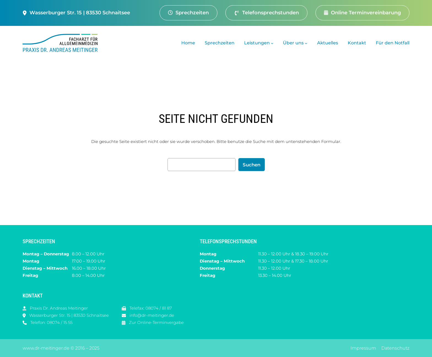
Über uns (293, 42)
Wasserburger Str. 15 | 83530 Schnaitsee (69, 315)
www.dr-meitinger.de (46, 348)
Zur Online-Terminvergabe (156, 322)
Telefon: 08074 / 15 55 (51, 322)
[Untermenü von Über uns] (306, 43)
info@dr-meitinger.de (151, 315)
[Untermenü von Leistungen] (272, 43)
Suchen (251, 164)
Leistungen (257, 42)
